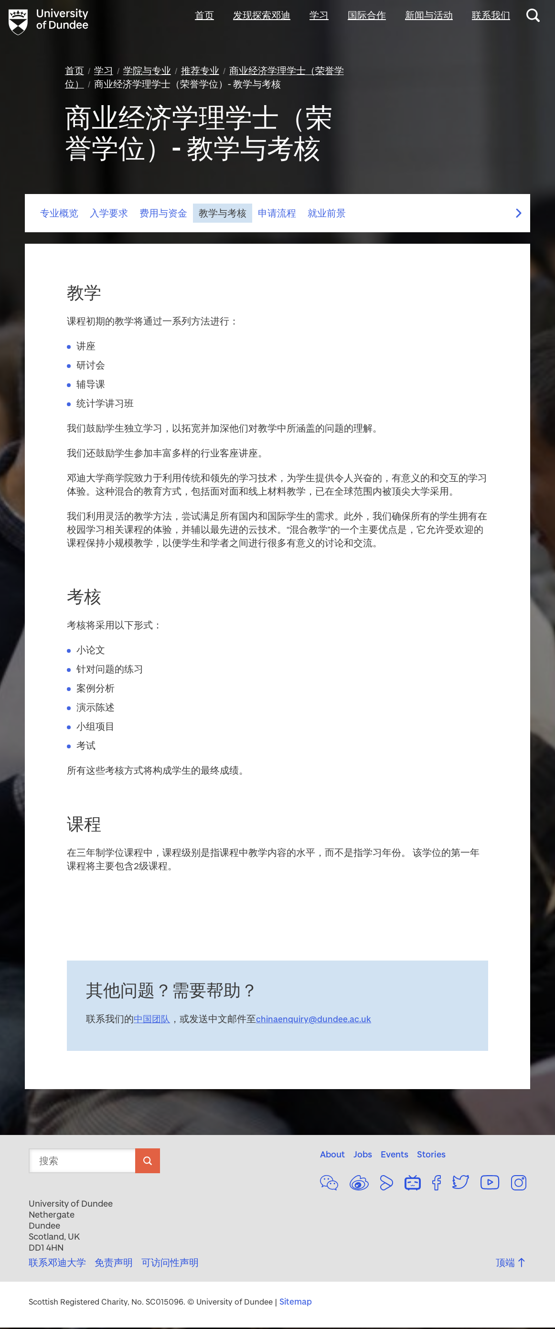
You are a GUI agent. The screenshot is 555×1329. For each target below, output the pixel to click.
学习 (319, 15)
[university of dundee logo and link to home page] (51, 23)
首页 (204, 15)
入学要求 (109, 215)
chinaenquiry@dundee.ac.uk (316, 1020)
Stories (431, 1155)
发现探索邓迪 (261, 15)
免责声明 (114, 1264)
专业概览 (59, 215)
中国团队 (153, 1020)
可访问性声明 (170, 1264)
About (332, 1155)
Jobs (362, 1155)
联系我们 (491, 15)
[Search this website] (533, 15)
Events (394, 1155)
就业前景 (327, 215)
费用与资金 (163, 215)
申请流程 (277, 215)
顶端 (511, 1264)
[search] (147, 1162)
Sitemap (296, 1303)
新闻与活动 (429, 15)
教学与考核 (222, 215)
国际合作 (367, 15)
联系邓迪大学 (57, 1264)
